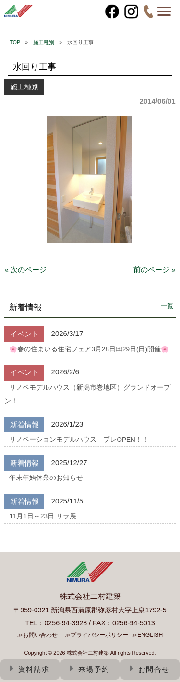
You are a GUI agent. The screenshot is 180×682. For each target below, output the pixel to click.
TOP (15, 42)
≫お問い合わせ (37, 635)
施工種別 (43, 42)
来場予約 (90, 669)
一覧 (167, 306)
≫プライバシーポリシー (96, 635)
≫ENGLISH (147, 635)
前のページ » (154, 269)
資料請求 (30, 669)
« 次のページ (25, 269)
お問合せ (150, 669)
